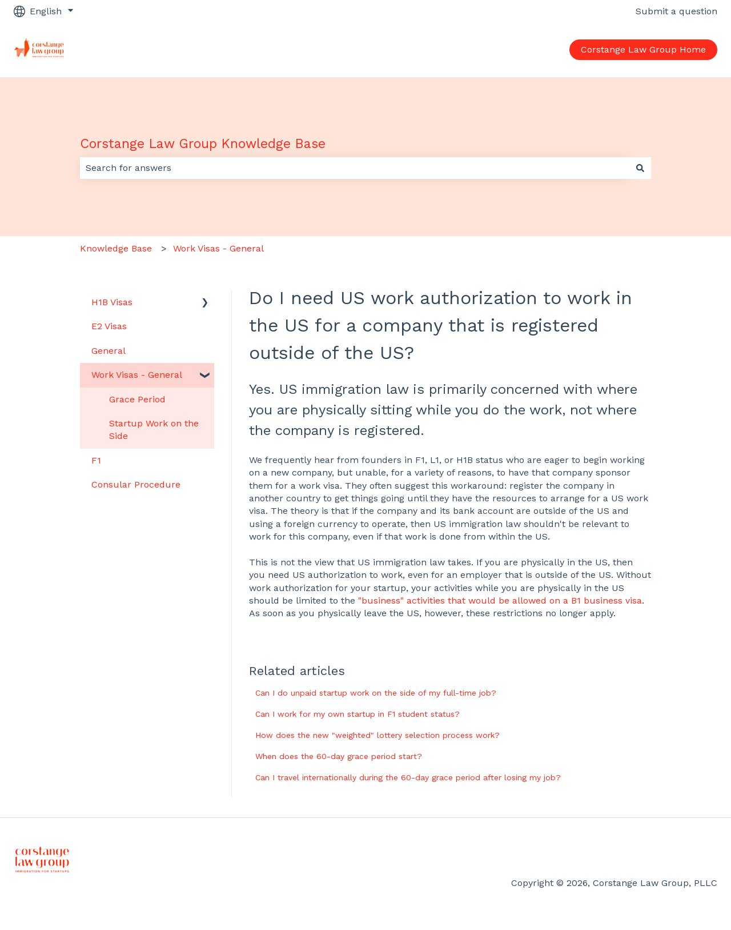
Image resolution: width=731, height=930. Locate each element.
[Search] (640, 168)
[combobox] (354, 168)
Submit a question (676, 11)
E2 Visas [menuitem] (109, 326)
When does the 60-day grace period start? (338, 756)
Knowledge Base (116, 248)
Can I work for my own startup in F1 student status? (357, 714)
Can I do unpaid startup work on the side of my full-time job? (375, 692)
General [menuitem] (108, 350)
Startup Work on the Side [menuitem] (154, 429)
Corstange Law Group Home (643, 49)
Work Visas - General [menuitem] (136, 374)
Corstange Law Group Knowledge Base (203, 143)
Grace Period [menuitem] (137, 399)
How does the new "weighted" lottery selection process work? (377, 735)
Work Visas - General (218, 248)
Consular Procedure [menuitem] (135, 484)
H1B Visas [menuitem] (111, 302)
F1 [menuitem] (96, 460)
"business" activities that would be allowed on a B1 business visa (500, 600)
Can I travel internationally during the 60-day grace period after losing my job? (408, 777)
